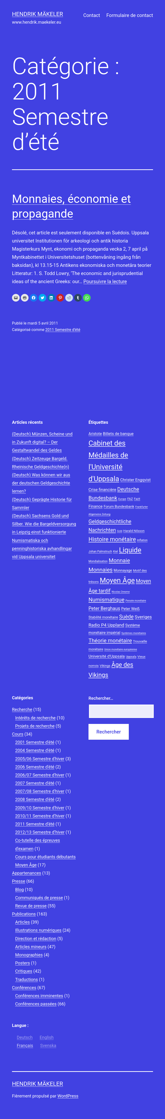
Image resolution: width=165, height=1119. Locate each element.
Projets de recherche (34, 725)
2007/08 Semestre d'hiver (39, 791)
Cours (17, 734)
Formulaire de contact (129, 15)
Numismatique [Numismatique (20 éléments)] (106, 599)
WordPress (67, 1095)
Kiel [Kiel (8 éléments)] (115, 551)
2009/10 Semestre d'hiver (39, 807)
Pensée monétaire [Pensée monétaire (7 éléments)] (135, 600)
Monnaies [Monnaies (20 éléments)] (100, 570)
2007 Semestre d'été (34, 783)
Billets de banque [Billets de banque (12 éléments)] (118, 433)
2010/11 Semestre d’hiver (40, 815)
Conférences (24, 987)
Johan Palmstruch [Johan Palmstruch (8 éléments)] (100, 551)
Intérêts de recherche (35, 717)
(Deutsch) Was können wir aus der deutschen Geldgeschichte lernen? (41, 483)
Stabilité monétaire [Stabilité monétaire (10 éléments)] (103, 617)
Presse (18, 881)
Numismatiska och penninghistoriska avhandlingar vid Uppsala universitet (42, 548)
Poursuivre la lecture (105, 281)
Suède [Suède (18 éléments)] (126, 617)
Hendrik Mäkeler (37, 14)
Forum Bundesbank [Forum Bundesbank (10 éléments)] (119, 506)
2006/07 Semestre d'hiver (39, 774)
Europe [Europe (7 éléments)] (122, 499)
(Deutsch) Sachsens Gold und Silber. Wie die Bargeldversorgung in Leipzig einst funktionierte (44, 524)
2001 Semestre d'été (34, 742)
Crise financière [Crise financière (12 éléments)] (102, 489)
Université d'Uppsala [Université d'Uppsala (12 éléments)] (106, 656)
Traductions (26, 979)
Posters (22, 962)
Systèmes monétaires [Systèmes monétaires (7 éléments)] (133, 633)
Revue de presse (31, 905)
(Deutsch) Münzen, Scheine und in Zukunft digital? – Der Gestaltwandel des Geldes (42, 442)
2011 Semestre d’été (62, 329)
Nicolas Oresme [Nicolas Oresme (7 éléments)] (121, 591)
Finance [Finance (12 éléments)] (95, 506)
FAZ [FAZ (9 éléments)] (130, 499)
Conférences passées (36, 1003)
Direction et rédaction (35, 938)
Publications (24, 913)
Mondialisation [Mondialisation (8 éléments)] (98, 561)
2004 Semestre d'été (34, 750)
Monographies (29, 954)
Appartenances (26, 873)
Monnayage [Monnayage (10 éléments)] (123, 570)
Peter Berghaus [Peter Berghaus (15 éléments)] (104, 608)
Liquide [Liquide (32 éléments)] (130, 550)
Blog (19, 889)
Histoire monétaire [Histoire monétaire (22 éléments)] (112, 539)
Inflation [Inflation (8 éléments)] (142, 540)
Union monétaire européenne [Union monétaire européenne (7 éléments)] (120, 649)
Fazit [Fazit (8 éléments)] (137, 499)
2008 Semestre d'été (34, 799)
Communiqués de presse (39, 897)
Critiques (23, 971)
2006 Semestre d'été (34, 766)
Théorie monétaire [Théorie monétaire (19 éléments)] (110, 640)
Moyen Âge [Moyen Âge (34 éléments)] (117, 580)
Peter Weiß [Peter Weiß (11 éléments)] (130, 608)
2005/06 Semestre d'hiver (39, 758)
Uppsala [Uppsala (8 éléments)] (131, 656)
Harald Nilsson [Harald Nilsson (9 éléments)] (134, 531)
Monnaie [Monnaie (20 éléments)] (119, 560)
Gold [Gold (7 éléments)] (119, 531)
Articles (22, 922)
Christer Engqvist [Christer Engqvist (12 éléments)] (135, 479)
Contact (91, 15)
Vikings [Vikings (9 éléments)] (105, 665)
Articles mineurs (31, 946)
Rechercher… (100, 698)
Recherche (22, 709)
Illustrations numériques (38, 930)
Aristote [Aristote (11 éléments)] (95, 433)
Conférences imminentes (39, 995)
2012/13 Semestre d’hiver (40, 832)
